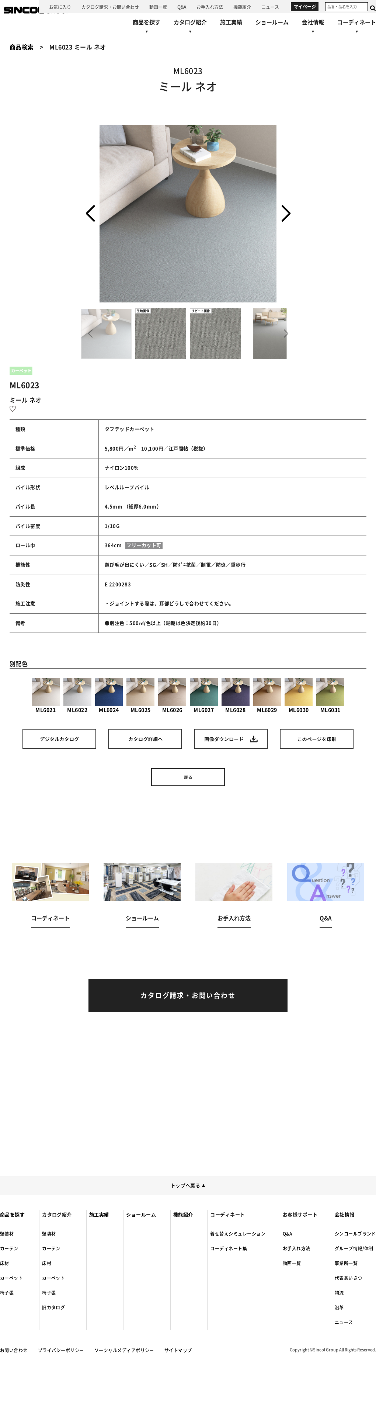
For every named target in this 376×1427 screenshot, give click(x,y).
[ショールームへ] (272, 22)
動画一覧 (292, 1263)
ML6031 (330, 695)
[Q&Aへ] (181, 6)
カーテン (9, 1248)
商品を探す (12, 1214)
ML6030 (299, 695)
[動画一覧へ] (158, 6)
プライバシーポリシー (61, 1350)
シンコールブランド (355, 1234)
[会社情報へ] (313, 27)
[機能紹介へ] (242, 6)
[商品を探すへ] (146, 27)
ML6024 (109, 695)
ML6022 (77, 695)
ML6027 (204, 695)
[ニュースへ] (270, 6)
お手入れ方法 (296, 1248)
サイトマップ (178, 1350)
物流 (339, 1293)
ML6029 (267, 695)
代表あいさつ (348, 1278)
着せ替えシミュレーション (237, 1234)
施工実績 (99, 1214)
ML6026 (172, 695)
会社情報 (345, 1214)
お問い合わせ (14, 1350)
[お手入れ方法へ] (209, 6)
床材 (4, 1263)
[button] (285, 214)
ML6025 (140, 695)
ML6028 (236, 695)
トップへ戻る (188, 1185)
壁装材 (7, 1234)
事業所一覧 (346, 1263)
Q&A (287, 1234)
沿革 (339, 1307)
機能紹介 (183, 1214)
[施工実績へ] (231, 22)
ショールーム (141, 1214)
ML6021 (46, 695)
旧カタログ (53, 1307)
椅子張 (7, 1293)
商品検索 (22, 47)
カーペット (11, 1278)
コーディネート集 (228, 1248)
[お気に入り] (60, 6)
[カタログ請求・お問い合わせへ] (110, 6)
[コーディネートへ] (50, 904)
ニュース (344, 1322)
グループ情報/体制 (354, 1248)
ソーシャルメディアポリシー (124, 1350)
